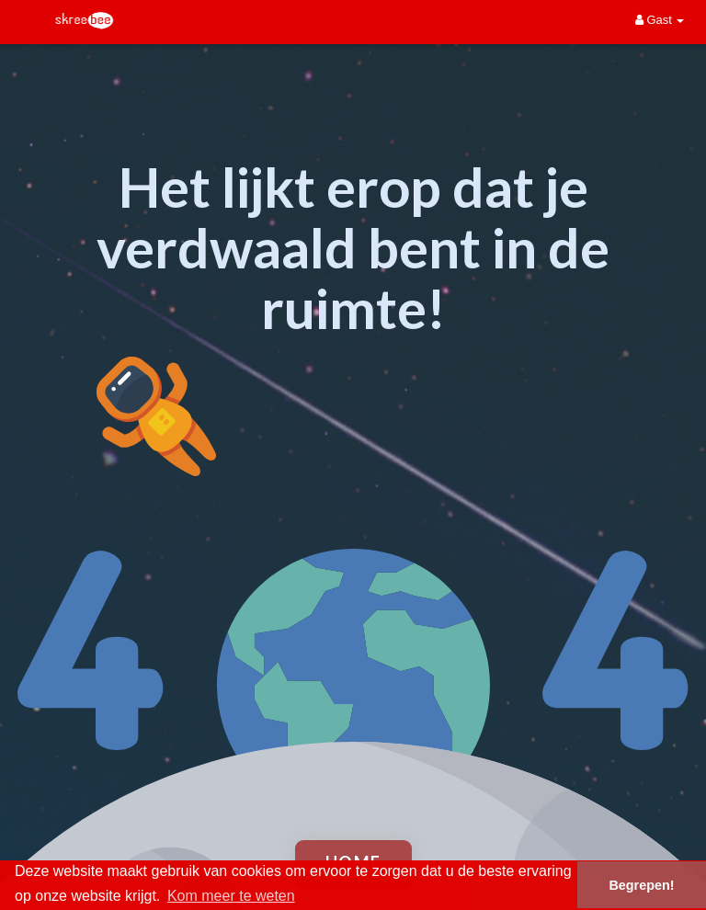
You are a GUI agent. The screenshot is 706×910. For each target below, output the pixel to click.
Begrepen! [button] (641, 885)
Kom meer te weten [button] (231, 896)
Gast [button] (660, 20)
